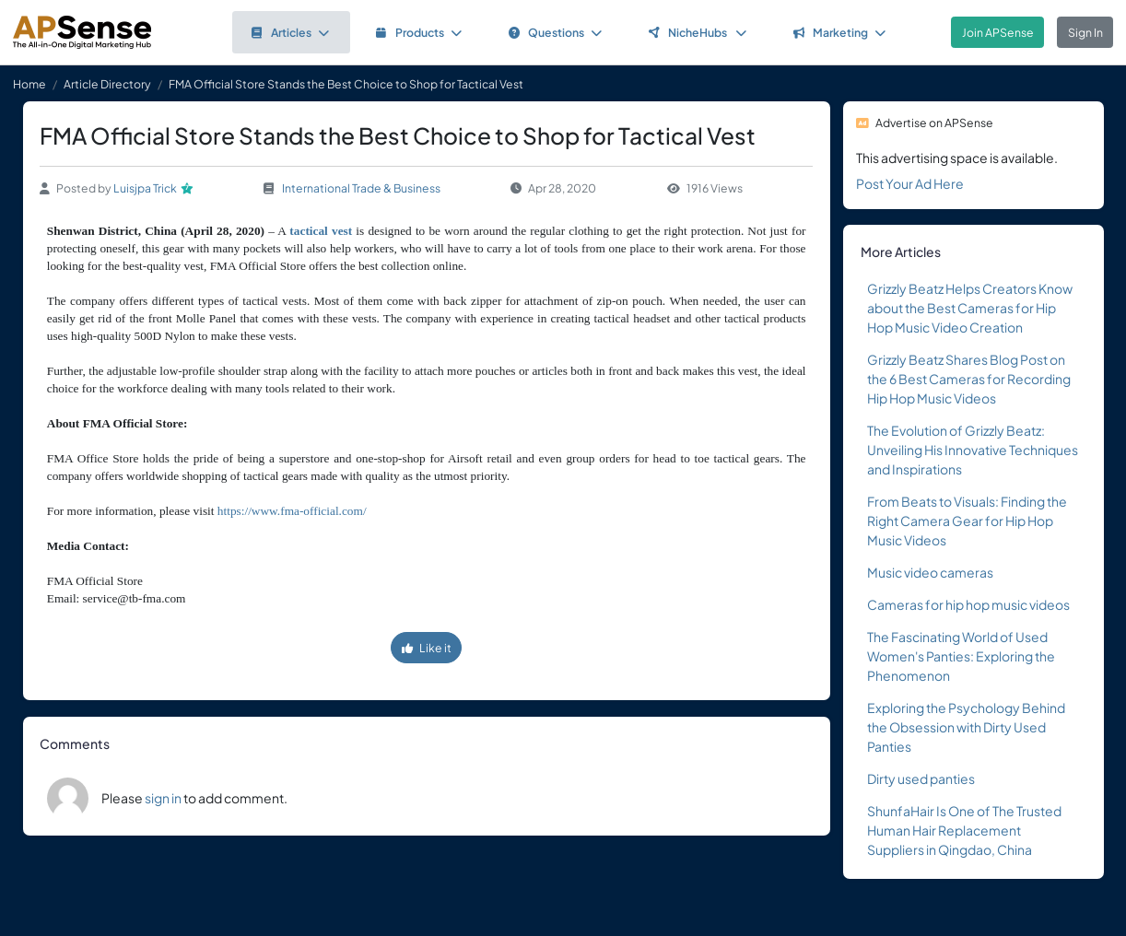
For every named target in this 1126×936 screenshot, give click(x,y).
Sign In (1085, 32)
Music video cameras (930, 572)
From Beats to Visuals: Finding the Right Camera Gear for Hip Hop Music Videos (967, 520)
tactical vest (320, 231)
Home (29, 83)
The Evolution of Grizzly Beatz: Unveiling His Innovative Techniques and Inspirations (972, 449)
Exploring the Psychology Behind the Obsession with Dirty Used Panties (966, 727)
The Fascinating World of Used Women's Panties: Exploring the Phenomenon (961, 656)
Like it (427, 647)
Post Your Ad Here (910, 183)
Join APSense (998, 32)
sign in (163, 798)
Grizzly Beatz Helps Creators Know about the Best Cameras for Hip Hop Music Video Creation (970, 307)
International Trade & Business (361, 188)
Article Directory (107, 83)
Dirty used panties (921, 778)
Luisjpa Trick (145, 188)
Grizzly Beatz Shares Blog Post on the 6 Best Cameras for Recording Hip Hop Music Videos (969, 378)
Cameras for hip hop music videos (968, 604)
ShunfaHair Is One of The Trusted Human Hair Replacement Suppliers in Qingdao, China (964, 830)
